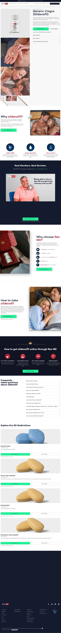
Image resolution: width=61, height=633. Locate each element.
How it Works (44, 3)
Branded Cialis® (5, 505)
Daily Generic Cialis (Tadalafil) (9, 535)
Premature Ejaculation (30, 618)
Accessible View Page (37, 628)
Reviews (40, 3)
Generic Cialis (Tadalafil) (8, 476)
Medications (37, 3)
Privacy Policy (14, 628)
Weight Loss (15, 3)
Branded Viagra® (6, 446)
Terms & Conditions (9, 628)
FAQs (2, 616)
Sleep (18, 3)
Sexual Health (11, 3)
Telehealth (3, 628)
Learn (3, 618)
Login (47, 3)
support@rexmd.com (42, 613)
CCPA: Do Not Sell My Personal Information (26, 628)
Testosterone (22, 3)
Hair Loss (28, 616)
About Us (3, 620)
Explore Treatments (54, 3)
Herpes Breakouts (30, 621)
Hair (25, 3)
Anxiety (27, 3)
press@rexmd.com (17, 611)
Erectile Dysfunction (30, 611)
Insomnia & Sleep (30, 620)
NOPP (18, 628)
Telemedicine (4, 621)
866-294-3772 (41, 611)
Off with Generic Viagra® (42, 32)
